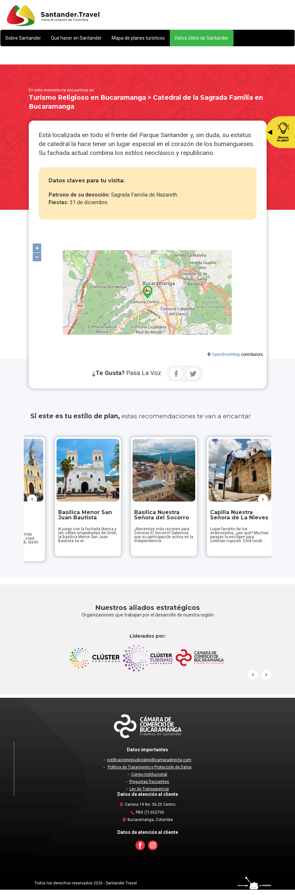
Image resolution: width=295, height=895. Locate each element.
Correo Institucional (149, 779)
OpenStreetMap (226, 354)
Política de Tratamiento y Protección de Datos (150, 772)
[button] (23, 38)
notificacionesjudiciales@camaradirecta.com (149, 765)
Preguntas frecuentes (149, 787)
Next (263, 502)
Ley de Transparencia (149, 794)
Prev (32, 502)
